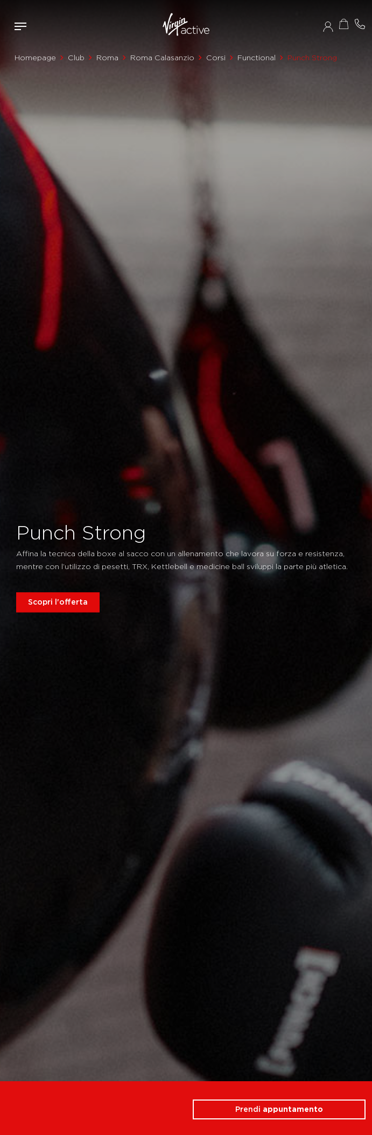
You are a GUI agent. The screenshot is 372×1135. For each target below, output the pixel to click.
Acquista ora (344, 24)
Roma (107, 57)
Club (76, 57)
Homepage (35, 57)
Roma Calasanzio (162, 57)
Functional (256, 57)
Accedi (328, 26)
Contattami (360, 24)
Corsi (216, 57)
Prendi (279, 1109)
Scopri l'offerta (58, 602)
